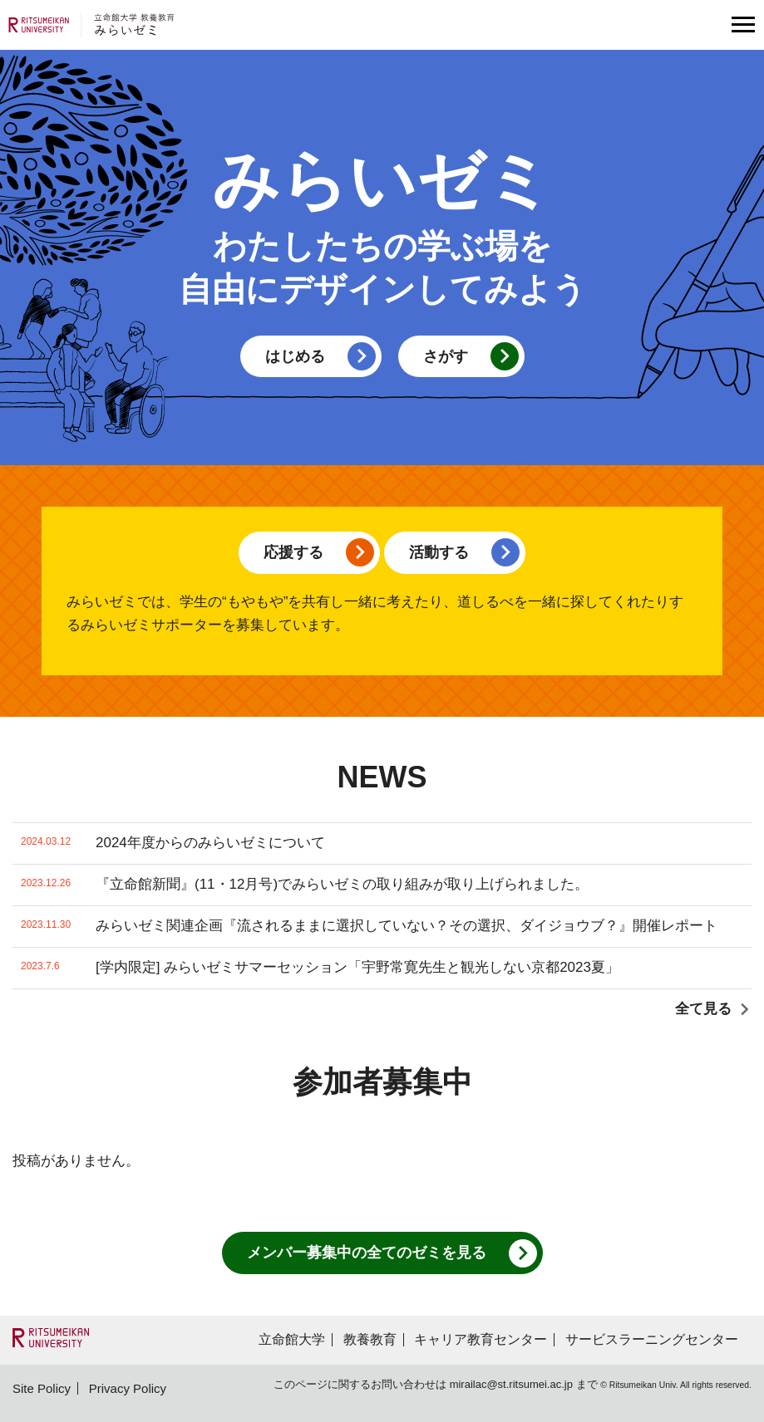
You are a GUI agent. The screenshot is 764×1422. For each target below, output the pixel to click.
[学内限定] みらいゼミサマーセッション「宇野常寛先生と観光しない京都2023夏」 (320, 968)
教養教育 (370, 1339)
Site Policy (41, 1388)
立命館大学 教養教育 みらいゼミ (91, 24)
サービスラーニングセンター (651, 1339)
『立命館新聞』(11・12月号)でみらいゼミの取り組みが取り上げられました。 (305, 885)
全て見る (703, 1009)
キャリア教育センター (480, 1339)
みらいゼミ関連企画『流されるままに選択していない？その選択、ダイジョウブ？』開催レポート (369, 926)
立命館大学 (292, 1339)
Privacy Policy (127, 1388)
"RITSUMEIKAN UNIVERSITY (50, 1337)
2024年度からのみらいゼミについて (173, 843)
